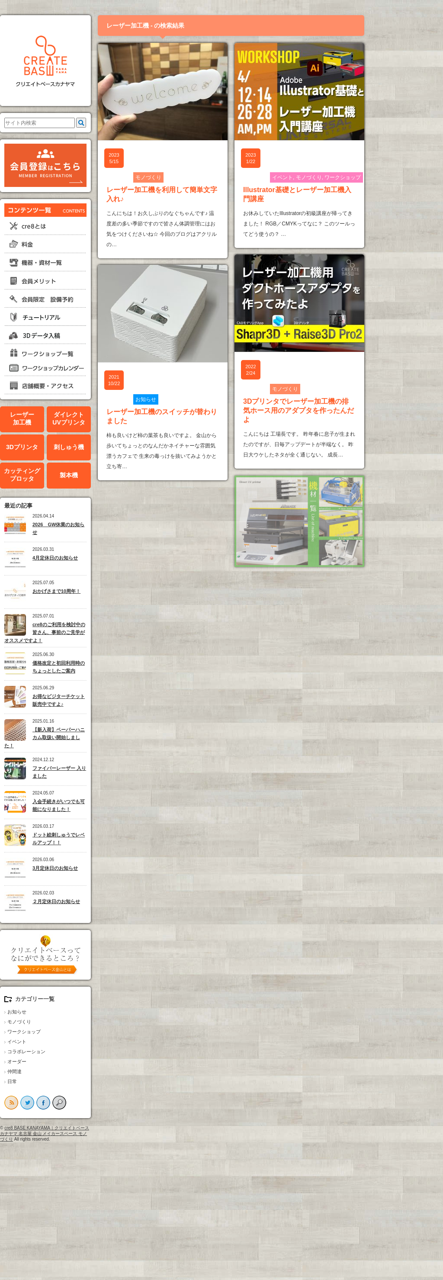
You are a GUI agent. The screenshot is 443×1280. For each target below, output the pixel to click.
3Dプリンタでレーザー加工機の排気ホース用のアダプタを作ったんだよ (336, 410)
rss (49, 1103)
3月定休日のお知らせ (93, 868)
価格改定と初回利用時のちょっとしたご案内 (96, 667)
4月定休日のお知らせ (93, 557)
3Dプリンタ (60, 447)
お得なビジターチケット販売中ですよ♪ (96, 700)
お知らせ (54, 1011)
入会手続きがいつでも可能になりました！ (96, 805)
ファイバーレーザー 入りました (97, 772)
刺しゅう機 (106, 447)
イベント (54, 1041)
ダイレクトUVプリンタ (106, 418)
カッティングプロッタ (60, 474)
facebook (81, 1103)
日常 (50, 1081)
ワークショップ (61, 1031)
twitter (65, 1103)
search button (97, 1103)
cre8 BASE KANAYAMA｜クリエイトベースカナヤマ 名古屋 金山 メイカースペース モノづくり (82, 1134)
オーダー (54, 1061)
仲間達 (52, 1071)
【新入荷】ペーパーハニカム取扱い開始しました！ (82, 737)
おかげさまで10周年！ (94, 591)
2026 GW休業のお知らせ (96, 528)
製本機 (106, 475)
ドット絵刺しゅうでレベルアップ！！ (96, 839)
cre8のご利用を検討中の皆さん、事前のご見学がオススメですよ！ (82, 632)
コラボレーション (64, 1051)
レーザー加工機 (60, 418)
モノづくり (57, 1021)
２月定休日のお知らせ (94, 901)
